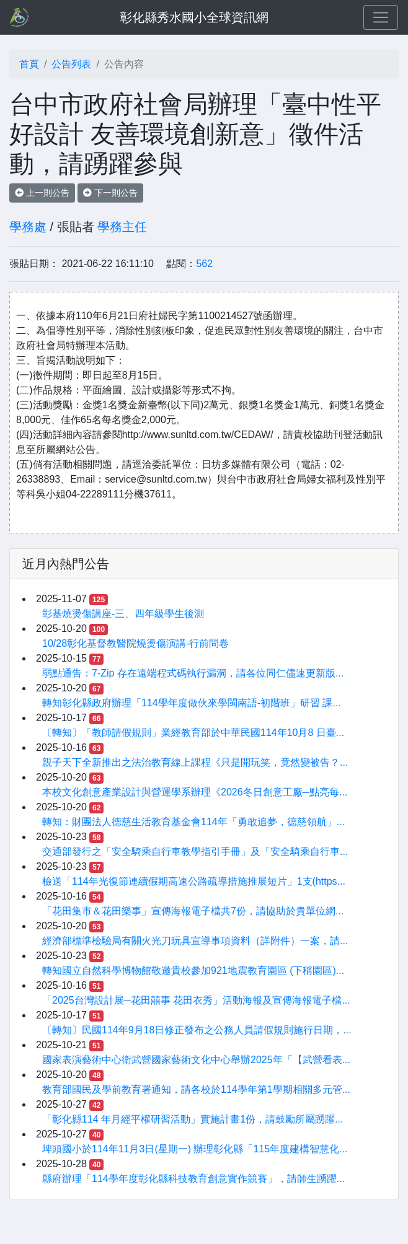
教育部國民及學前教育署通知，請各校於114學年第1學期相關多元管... (196, 1089)
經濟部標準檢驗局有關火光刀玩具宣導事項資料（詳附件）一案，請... (195, 940)
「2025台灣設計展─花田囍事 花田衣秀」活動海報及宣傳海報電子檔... (196, 1000)
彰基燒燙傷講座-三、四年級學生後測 (123, 613)
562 (204, 263)
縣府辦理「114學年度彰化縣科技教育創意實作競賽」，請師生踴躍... (193, 1178)
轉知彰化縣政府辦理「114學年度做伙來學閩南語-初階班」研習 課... (191, 703)
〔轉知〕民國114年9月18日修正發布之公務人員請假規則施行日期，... (197, 1030)
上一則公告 (42, 193)
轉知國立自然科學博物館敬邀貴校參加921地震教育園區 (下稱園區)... (193, 970)
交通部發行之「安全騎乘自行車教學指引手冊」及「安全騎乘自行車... (195, 851)
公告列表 (71, 64)
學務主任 (122, 227)
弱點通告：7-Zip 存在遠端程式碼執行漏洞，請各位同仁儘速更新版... (193, 673)
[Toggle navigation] (380, 17)
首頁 (29, 64)
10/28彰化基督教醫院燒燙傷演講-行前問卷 (135, 643)
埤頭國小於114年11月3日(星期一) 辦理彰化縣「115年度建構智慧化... (195, 1149)
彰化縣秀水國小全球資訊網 (194, 17)
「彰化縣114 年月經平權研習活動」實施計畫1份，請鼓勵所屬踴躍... (192, 1119)
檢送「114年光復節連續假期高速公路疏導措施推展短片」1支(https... (193, 881)
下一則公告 (110, 193)
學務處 (28, 227)
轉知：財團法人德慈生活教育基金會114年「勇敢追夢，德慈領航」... (193, 822)
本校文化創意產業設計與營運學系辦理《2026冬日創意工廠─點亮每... (194, 792)
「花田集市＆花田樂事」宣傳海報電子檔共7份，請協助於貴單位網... (193, 911)
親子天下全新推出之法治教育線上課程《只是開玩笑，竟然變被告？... (195, 762)
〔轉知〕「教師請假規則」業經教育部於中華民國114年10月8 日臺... (193, 732)
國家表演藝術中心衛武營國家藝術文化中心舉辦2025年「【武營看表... (196, 1059)
